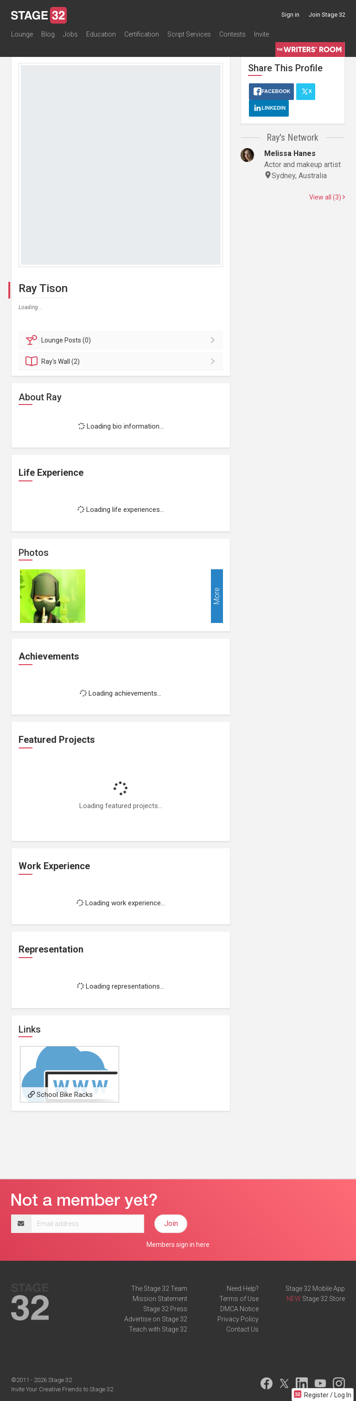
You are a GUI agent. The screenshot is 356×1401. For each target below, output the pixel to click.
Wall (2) (122, 361)
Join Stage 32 (327, 14)
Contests (232, 34)
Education (101, 34)
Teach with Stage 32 (158, 1329)
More (216, 595)
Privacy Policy (238, 1319)
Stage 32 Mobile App (315, 1288)
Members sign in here (178, 1244)
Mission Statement (160, 1298)
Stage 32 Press (165, 1309)
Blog (48, 34)
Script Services (189, 34)
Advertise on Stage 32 (155, 1319)
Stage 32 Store (323, 1298)
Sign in (290, 14)
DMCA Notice (239, 1309)
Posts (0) (122, 340)
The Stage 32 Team (159, 1288)
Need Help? (243, 1288)
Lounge (22, 34)
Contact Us (242, 1329)
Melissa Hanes (290, 153)
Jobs (70, 34)
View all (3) (327, 197)
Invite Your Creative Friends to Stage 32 (62, 1389)
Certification (141, 34)
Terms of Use (239, 1298)
